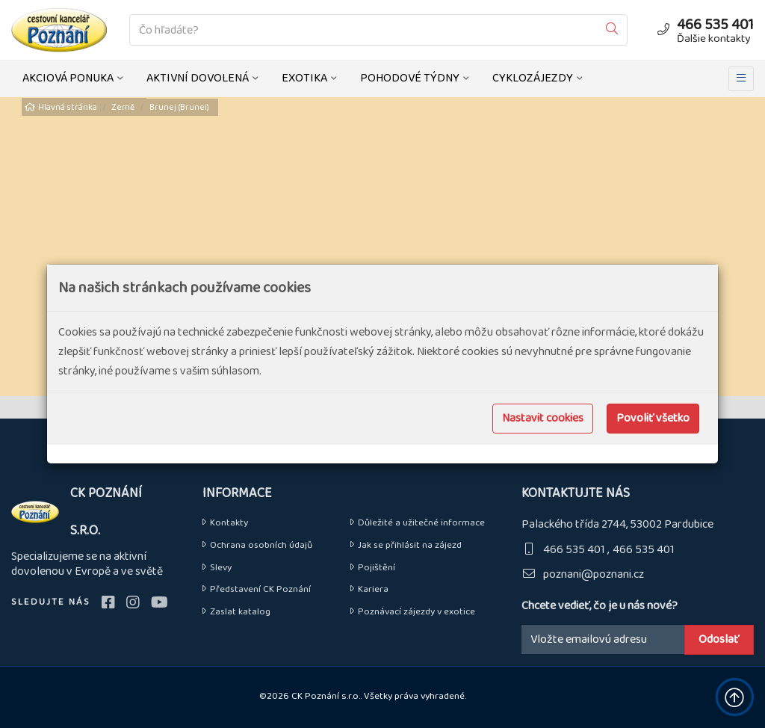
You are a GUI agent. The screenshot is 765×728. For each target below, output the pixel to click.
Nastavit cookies (542, 418)
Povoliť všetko (653, 418)
